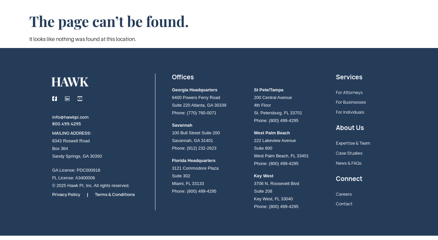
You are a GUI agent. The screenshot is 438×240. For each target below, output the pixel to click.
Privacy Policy (66, 194)
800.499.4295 (66, 124)
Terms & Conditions (115, 194)
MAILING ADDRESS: (72, 133)
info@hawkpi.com (70, 117)
